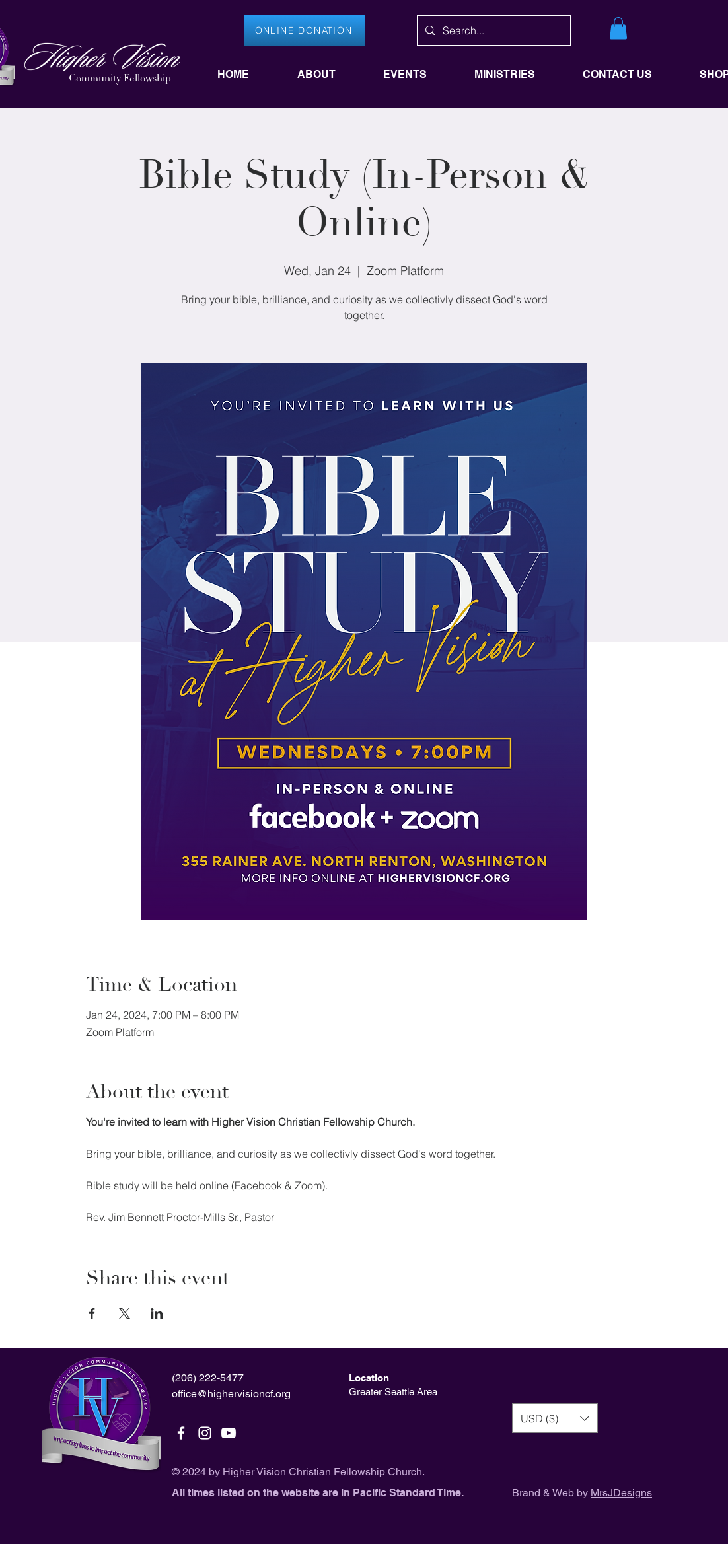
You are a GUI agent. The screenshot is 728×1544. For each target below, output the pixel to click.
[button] (618, 28)
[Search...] (492, 30)
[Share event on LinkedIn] (157, 1313)
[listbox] (555, 1418)
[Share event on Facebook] (92, 1313)
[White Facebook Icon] (181, 1433)
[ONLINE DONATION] (304, 30)
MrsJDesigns (621, 1493)
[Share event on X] (124, 1313)
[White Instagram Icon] (204, 1433)
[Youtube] (228, 1433)
